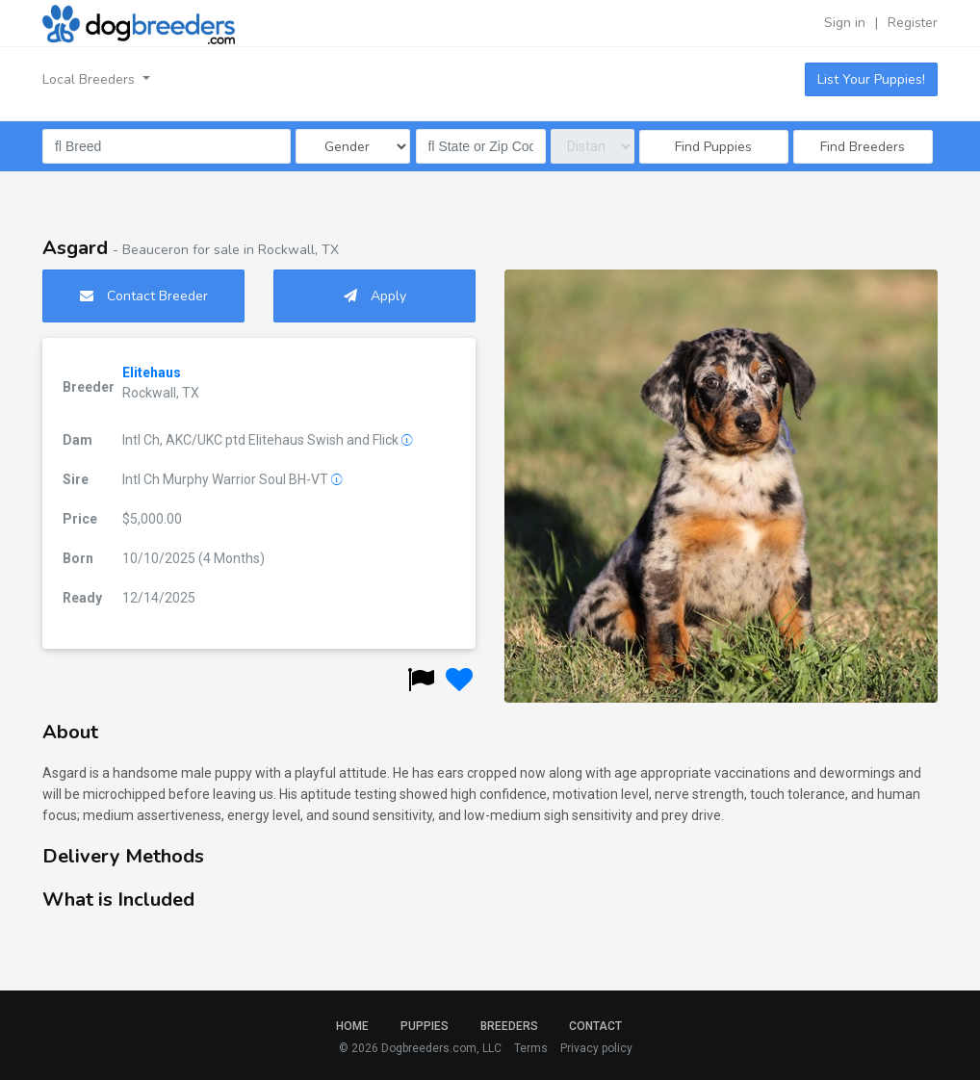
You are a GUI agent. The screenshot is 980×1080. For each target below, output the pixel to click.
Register (913, 22)
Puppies (424, 1026)
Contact (595, 1026)
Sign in (844, 22)
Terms (531, 1048)
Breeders (509, 1026)
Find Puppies (713, 147)
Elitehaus (151, 372)
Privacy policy (596, 1048)
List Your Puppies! (871, 79)
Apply (375, 296)
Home (352, 1026)
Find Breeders (862, 147)
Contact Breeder (144, 296)
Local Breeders (90, 79)
